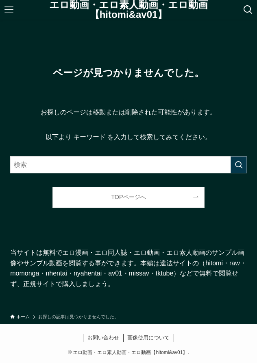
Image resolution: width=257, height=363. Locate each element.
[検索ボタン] (248, 10)
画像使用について (148, 338)
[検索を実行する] (239, 164)
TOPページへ (128, 197)
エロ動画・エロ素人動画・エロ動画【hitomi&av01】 (128, 10)
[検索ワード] (128, 164)
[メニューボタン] (8, 10)
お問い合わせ (103, 338)
